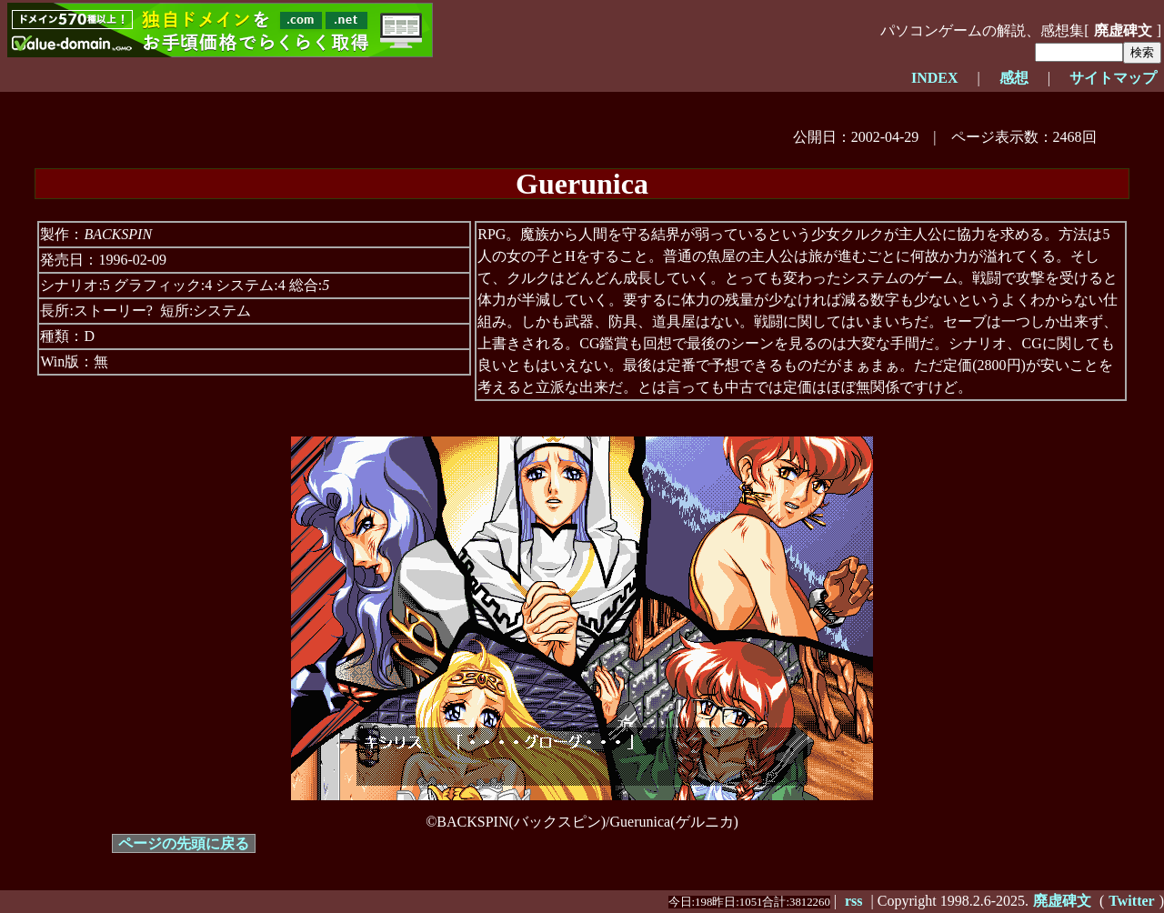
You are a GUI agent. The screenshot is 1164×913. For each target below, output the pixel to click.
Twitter (1131, 900)
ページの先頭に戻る (183, 843)
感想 (1014, 77)
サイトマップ (1113, 77)
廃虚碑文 (1123, 30)
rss (854, 900)
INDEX (934, 77)
